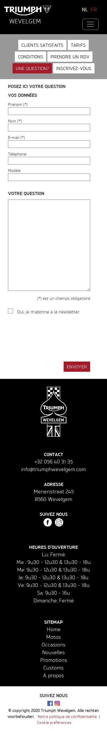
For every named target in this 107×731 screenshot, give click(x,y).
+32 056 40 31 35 (54, 461)
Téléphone (17, 153)
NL (85, 9)
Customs (53, 667)
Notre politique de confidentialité (67, 716)
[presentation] (51, 338)
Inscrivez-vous (73, 68)
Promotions (53, 660)
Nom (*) (15, 120)
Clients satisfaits (42, 45)
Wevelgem (25, 21)
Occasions (53, 644)
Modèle (14, 170)
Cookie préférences (54, 722)
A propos (53, 675)
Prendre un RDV (70, 56)
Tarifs (78, 45)
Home (53, 629)
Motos (53, 637)
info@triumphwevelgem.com (53, 469)
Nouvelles (53, 652)
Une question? (32, 68)
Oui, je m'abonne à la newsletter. (48, 312)
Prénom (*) (18, 104)
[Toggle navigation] (90, 24)
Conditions (30, 56)
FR (94, 9)
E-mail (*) (16, 137)
